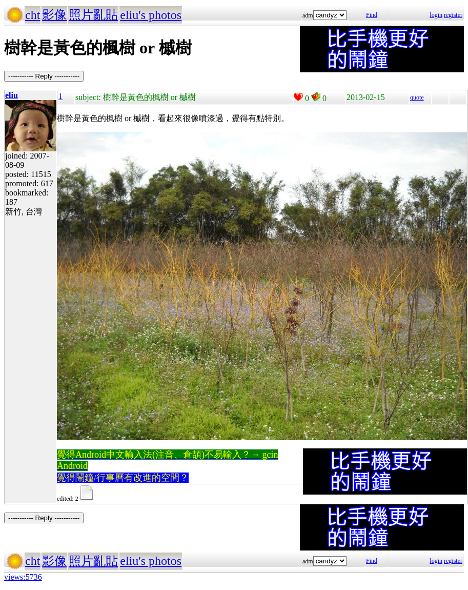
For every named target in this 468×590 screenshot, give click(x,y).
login (436, 14)
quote (417, 97)
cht (32, 15)
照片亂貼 (93, 15)
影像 (54, 15)
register (453, 14)
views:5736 (23, 577)
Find (371, 14)
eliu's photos (150, 15)
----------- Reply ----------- (43, 76)
